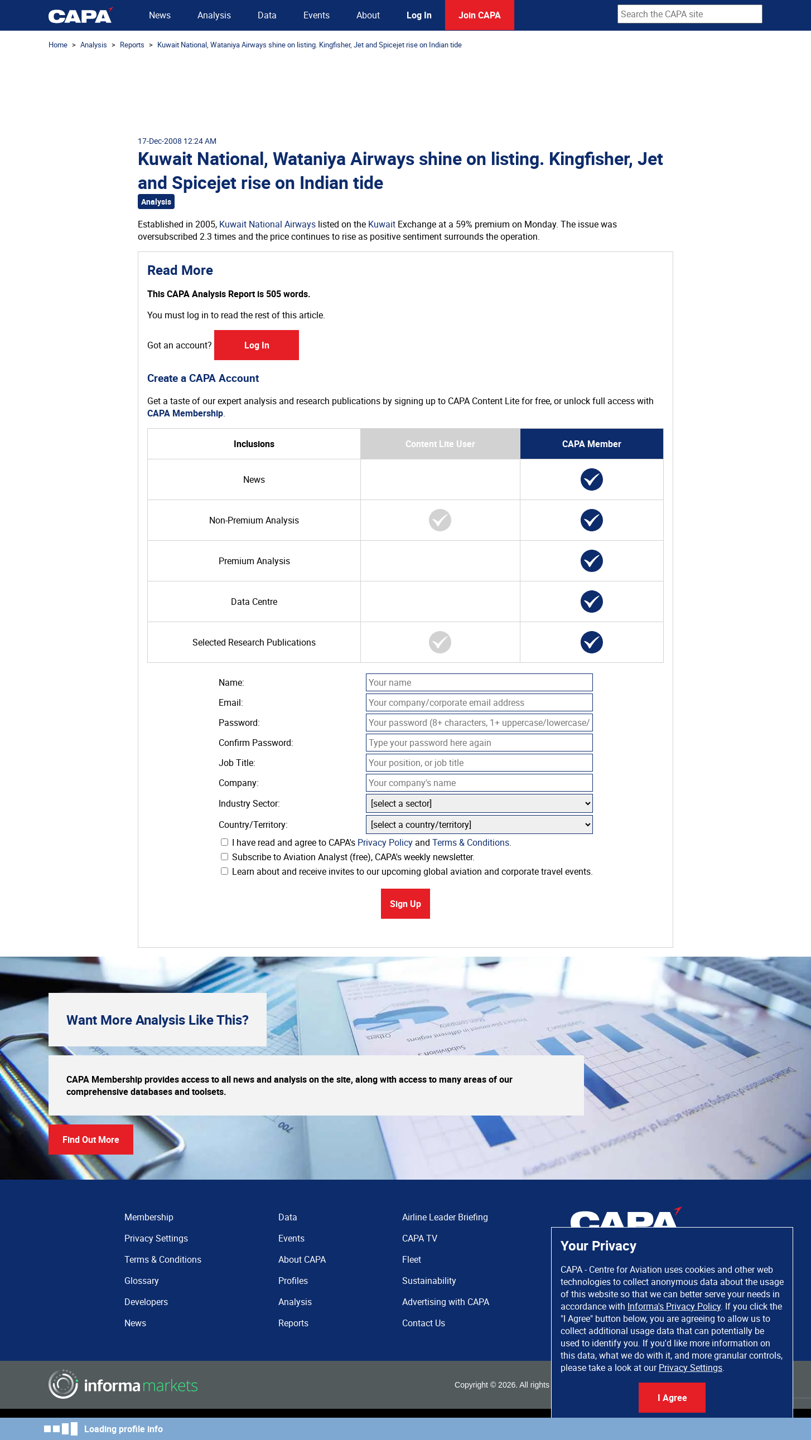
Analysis (214, 15)
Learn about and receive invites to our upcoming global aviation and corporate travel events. (407, 871)
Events (316, 15)
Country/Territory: (253, 824)
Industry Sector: (249, 803)
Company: (239, 783)
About (368, 15)
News (160, 15)
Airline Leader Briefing (445, 1217)
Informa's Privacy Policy (674, 1306)
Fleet (411, 1259)
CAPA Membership (185, 413)
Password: (239, 722)
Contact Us (423, 1323)
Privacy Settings (690, 1367)
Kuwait (381, 224)
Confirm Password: (256, 742)
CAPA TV (419, 1238)
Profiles (293, 1280)
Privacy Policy (385, 842)
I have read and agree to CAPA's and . (366, 842)
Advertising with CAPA (445, 1302)
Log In (419, 15)
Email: (231, 702)
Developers (146, 1302)
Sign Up (405, 904)
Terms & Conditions (470, 842)
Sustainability (429, 1280)
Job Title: (237, 763)
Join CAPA (479, 15)
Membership (148, 1217)
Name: (231, 682)
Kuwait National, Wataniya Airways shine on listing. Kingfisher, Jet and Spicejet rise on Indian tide (309, 45)
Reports (132, 45)
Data (267, 15)
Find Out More (90, 1139)
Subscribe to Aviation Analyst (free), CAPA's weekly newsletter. (348, 857)
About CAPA (302, 1259)
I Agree (672, 1397)
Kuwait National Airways (267, 224)
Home (58, 45)
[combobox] (689, 13)
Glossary (141, 1280)
